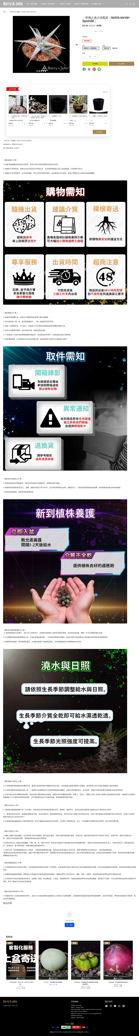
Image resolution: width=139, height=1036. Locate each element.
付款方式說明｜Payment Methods (79, 1011)
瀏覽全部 (105, 92)
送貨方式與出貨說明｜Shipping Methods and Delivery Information (86, 1009)
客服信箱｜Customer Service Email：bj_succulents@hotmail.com (86, 1013)
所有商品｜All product (49, 4)
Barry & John (13, 3)
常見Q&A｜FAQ (97, 4)
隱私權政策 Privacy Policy (83, 1032)
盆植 (104, 45)
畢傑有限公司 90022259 (76, 1015)
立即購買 (94, 63)
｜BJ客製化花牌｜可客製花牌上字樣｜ (17, 117)
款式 (83, 45)
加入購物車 (99, 132)
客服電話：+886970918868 (77, 1017)
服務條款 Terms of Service (56, 1032)
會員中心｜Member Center (77, 1007)
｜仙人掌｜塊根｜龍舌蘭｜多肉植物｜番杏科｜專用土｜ (38, 117)
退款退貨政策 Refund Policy (69, 1032)
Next (76, 44)
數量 (83, 53)
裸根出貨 (106, 48)
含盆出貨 (114, 48)
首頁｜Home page (31, 4)
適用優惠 (84, 36)
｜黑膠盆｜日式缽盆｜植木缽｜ (98, 117)
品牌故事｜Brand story (81, 4)
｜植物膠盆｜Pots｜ (55, 116)
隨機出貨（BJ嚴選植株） (91, 48)
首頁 (4, 12)
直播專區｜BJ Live (65, 4)
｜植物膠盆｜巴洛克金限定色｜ (78, 117)
